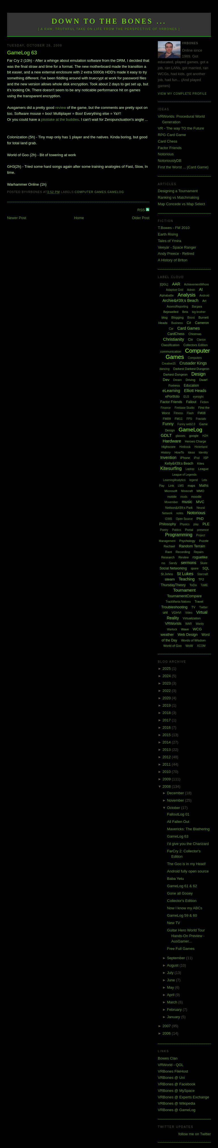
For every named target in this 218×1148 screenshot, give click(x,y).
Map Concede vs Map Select (181, 204)
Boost (191, 317)
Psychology (187, 541)
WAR (188, 623)
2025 (167, 668)
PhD (200, 518)
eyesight (198, 396)
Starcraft (202, 574)
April (171, 995)
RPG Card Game (172, 135)
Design (198, 374)
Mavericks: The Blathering (188, 829)
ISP (206, 457)
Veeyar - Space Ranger (177, 247)
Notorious (166, 154)
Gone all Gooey (180, 893)
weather (167, 634)
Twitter (203, 607)
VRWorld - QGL (171, 1065)
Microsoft (171, 491)
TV (193, 607)
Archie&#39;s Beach (180, 300)
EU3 (186, 396)
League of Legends (184, 474)
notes (179, 513)
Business (177, 323)
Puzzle (203, 541)
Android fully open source (188, 871)
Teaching (186, 579)
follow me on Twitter (194, 1134)
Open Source (184, 518)
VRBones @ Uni (171, 1077)
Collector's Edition (182, 901)
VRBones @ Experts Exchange (183, 1097)
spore (195, 568)
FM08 (202, 413)
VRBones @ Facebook (176, 1084)
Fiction (204, 402)
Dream (177, 380)
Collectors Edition (195, 345)
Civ (190, 340)
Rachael (169, 546)
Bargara (197, 306)
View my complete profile (182, 93)
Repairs (199, 552)
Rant (168, 552)
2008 (167, 786)
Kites (200, 463)
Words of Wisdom (193, 640)
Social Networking (173, 568)
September (176, 958)
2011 (167, 764)
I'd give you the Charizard (188, 844)
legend (193, 480)
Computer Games (90, 192)
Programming (178, 534)
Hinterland (200, 446)
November (176, 800)
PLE (205, 524)
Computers (195, 357)
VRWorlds (173, 623)
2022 (167, 691)
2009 (167, 779)
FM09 (167, 418)
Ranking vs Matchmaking (178, 197)
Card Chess (167, 141)
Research (168, 557)
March (172, 1002)
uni (165, 612)
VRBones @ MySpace (176, 1090)
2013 (167, 749)
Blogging (177, 317)
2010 (167, 772)
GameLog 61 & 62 (182, 886)
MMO (200, 491)
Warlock (172, 629)
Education (191, 385)
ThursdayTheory (173, 585)
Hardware (172, 441)
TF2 (201, 579)
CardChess (176, 334)
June (171, 980)
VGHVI (176, 612)
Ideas (191, 452)
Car (171, 328)
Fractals (201, 418)
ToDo (193, 585)
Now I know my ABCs (184, 908)
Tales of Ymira (169, 241)
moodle (196, 496)
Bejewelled (170, 312)
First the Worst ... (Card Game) (183, 167)
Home (79, 218)
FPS (189, 418)
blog (164, 317)
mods (183, 496)
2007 (167, 1026)
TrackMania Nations (178, 601)
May (171, 987)
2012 (167, 757)
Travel (199, 601)
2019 (167, 705)
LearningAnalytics (174, 480)
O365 (168, 518)
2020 (167, 698)
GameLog (115, 192)
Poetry (164, 529)
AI (201, 289)
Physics (184, 524)
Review (184, 557)
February (175, 1009)
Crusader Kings (193, 363)
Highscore (169, 446)
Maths (204, 486)
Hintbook (184, 446)
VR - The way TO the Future (181, 128)
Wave (185, 629)
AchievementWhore (196, 284)
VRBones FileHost (173, 1071)
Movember (171, 502)
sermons (188, 562)
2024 (167, 676)
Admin (191, 289)
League (203, 469)
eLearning (171, 390)
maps (191, 485)
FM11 (179, 418)
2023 (167, 683)
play (195, 524)
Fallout (191, 402)
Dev (166, 380)
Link (171, 485)
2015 (167, 735)
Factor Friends (170, 148)
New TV (173, 923)
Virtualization (192, 618)
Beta (185, 312)
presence (203, 529)
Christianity (173, 339)
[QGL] (164, 284)
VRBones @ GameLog (176, 1110)
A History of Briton (172, 260)
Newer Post (16, 218)
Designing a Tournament (178, 191)
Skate (203, 563)
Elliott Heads (195, 390)
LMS (181, 485)
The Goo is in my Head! (186, 864)
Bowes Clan (167, 1058)
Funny (168, 424)
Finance (166, 407)
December (176, 793)
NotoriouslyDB (169, 160)
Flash (190, 413)
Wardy (200, 623)
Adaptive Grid (174, 289)
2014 (167, 742)
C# (189, 323)
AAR (176, 284)
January (174, 1017)
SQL (205, 568)
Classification (170, 345)
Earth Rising (168, 234)
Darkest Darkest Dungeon (191, 368)
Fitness (178, 413)
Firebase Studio (184, 407)
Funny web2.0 (186, 424)
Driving (190, 380)
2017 (167, 720)
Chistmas (194, 334)
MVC (200, 502)
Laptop (190, 469)
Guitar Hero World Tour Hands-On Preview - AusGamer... (186, 935)
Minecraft (187, 491)
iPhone (185, 457)
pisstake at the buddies (60, 119)
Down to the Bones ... (109, 21)
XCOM (201, 645)
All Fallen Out (178, 821)
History (166, 452)
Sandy (173, 563)
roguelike (199, 557)
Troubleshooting (174, 607)
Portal (189, 529)
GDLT (166, 435)
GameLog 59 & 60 (182, 915)
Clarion (201, 339)
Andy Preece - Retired (176, 253)
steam (170, 579)
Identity (203, 452)
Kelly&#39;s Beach (179, 463)
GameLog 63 (22, 53)
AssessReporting (177, 306)
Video (188, 612)
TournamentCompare (184, 596)
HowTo (179, 452)
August (173, 965)
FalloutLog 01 (178, 814)
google (193, 435)
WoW (189, 645)
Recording (183, 552)
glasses (180, 435)
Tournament (184, 590)
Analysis (187, 295)
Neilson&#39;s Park (179, 507)
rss (163, 563)
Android (204, 295)
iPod (197, 457)
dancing (164, 368)
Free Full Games (181, 948)
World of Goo (172, 645)
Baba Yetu (175, 878)
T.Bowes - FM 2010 (174, 228)
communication (170, 351)
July (171, 973)
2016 (167, 727)
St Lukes (185, 573)
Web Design (188, 634)
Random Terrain (192, 546)
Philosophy (167, 524)
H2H (205, 435)
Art (204, 300)
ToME (204, 585)
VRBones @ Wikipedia (176, 1103)
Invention (168, 457)
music (187, 501)
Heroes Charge (195, 441)
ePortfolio (172, 397)
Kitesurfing (171, 468)
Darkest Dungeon (175, 374)
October (174, 808)
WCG (197, 629)
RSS (141, 210)
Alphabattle (167, 295)
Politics (176, 529)
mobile (171, 496)
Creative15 (168, 363)
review (60, 107)
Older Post (140, 218)
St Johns (167, 574)
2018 (167, 713)
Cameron (202, 323)
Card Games (188, 328)
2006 (167, 1033)
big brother (199, 312)
